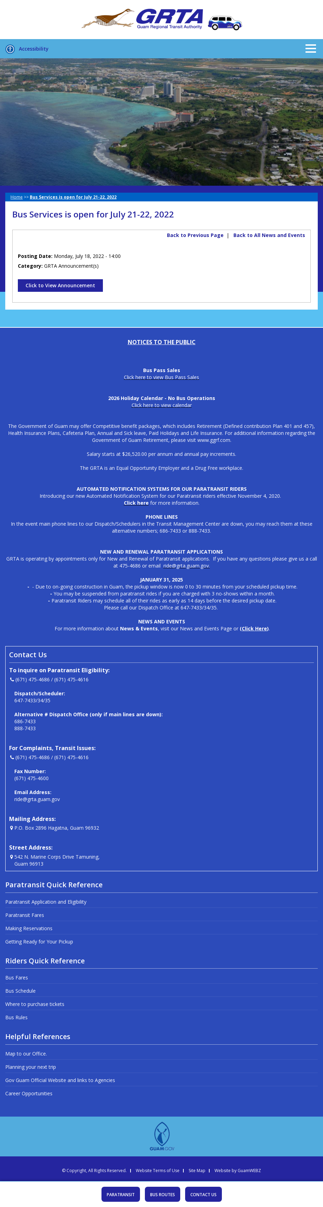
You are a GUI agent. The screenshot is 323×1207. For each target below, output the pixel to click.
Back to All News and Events (269, 235)
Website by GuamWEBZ (238, 1170)
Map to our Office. (26, 1053)
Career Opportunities (28, 1093)
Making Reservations (28, 928)
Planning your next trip (30, 1067)
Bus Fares (16, 977)
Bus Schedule (20, 990)
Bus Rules (16, 1017)
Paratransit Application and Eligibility (45, 901)
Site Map (197, 1170)
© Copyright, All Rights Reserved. (94, 1170)
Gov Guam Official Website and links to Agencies (60, 1080)
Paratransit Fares (24, 915)
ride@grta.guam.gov (37, 799)
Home (16, 197)
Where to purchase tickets (34, 1004)
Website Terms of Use (158, 1170)
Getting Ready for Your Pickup (39, 941)
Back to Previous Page (195, 235)
